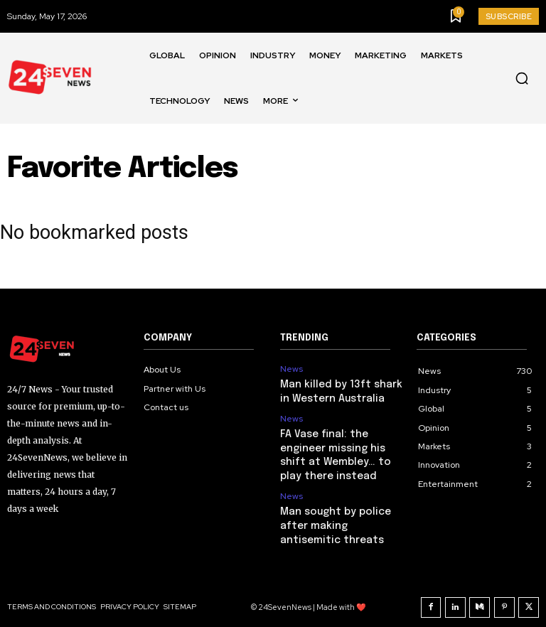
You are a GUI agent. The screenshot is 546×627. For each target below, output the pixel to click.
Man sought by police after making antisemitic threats (338, 516)
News (291, 369)
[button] (522, 78)
